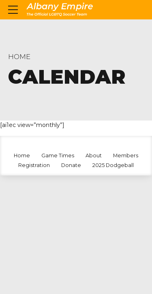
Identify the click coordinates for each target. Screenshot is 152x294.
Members (125, 155)
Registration (34, 165)
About (94, 155)
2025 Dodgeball (113, 165)
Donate (71, 165)
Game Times (57, 155)
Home (19, 57)
